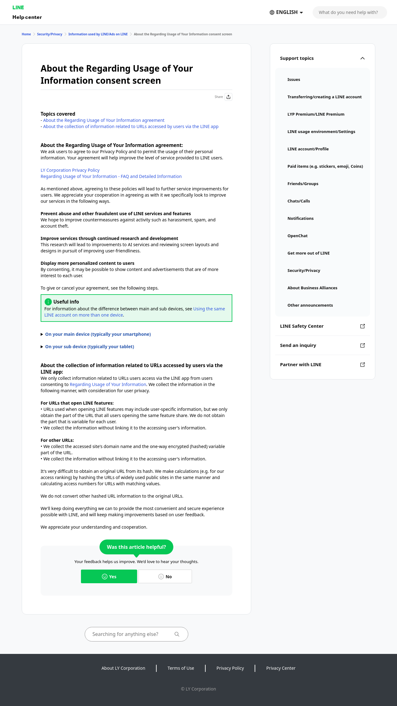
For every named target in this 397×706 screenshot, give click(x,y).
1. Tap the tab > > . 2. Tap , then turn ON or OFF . (136, 334)
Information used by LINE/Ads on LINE (98, 34)
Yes (109, 576)
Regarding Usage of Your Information (108, 384)
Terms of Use (180, 668)
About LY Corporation (123, 668)
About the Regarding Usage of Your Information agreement (103, 120)
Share (223, 97)
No (165, 576)
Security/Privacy (49, 34)
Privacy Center (280, 668)
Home (26, 34)
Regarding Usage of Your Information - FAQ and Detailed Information (111, 176)
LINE (18, 7)
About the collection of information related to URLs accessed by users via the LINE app (130, 126)
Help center (27, 17)
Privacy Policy (230, 668)
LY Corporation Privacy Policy (70, 170)
